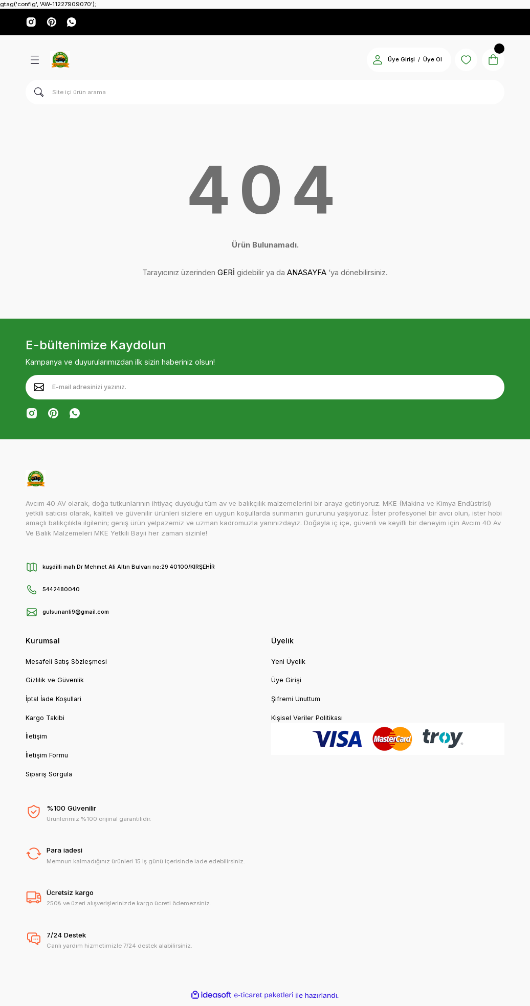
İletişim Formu (47, 758)
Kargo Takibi (46, 720)
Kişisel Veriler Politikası (307, 720)
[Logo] (60, 61)
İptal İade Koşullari (55, 701)
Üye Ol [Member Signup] (427, 60)
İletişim (37, 739)
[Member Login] (372, 61)
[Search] (265, 93)
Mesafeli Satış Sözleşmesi (67, 663)
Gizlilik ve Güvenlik (55, 682)
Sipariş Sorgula (50, 777)
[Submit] (39, 388)
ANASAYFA (306, 274)
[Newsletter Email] (265, 388)
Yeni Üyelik (288, 663)
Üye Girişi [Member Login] (396, 60)
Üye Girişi (286, 682)
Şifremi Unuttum (296, 701)
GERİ (226, 274)
